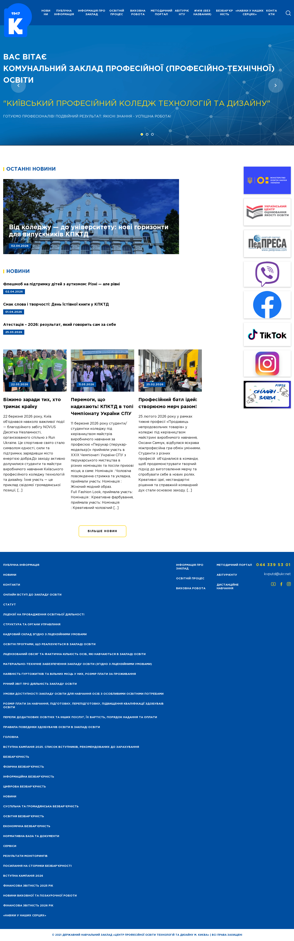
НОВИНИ (45, 13)
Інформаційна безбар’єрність (28, 777)
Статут (9, 605)
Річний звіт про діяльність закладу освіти (40, 684)
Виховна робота (137, 13)
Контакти (271, 13)
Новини (9, 796)
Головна (10, 737)
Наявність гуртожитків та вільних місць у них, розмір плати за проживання (69, 674)
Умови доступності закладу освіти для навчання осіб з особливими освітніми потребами (83, 694)
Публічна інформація (64, 13)
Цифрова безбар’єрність (24, 787)
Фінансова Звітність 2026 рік (28, 906)
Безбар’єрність (224, 13)
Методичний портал (161, 13)
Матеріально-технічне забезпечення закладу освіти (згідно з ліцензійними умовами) (77, 664)
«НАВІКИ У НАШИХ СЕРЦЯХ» (249, 13)
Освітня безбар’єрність (23, 816)
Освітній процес (116, 13)
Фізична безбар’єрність (23, 767)
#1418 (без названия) (202, 13)
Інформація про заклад (91, 13)
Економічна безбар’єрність (26, 826)
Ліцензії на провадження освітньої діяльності (43, 614)
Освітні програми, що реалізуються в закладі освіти (49, 644)
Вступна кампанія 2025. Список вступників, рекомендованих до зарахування (71, 747)
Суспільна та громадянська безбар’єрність (41, 806)
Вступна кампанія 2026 (23, 876)
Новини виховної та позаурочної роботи (40, 896)
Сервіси (9, 846)
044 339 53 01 (273, 565)
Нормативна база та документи (31, 836)
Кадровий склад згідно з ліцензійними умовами (45, 634)
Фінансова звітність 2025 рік (28, 886)
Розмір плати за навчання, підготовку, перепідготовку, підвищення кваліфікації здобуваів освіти (83, 706)
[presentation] (18, 85)
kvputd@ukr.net (277, 574)
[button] (142, 134)
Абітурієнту (182, 13)
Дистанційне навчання (228, 587)
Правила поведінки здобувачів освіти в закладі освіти (51, 727)
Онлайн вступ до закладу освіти (32, 595)
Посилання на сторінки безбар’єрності (37, 866)
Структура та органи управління (31, 624)
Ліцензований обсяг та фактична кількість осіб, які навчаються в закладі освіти (74, 654)
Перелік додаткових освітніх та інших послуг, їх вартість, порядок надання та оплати (80, 717)
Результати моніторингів (25, 856)
